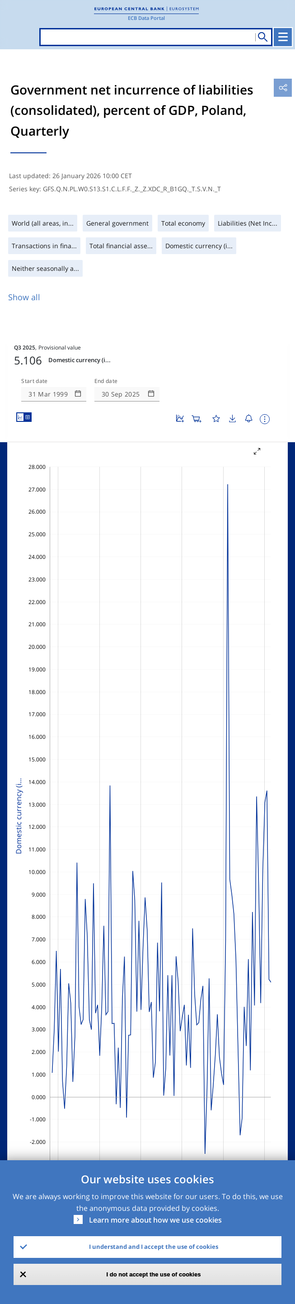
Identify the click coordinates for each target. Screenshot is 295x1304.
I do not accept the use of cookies (154, 1274)
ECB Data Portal (146, 17)
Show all (24, 297)
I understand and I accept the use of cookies (153, 1247)
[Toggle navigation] (283, 37)
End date (106, 381)
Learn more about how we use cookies (155, 1220)
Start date (34, 381)
